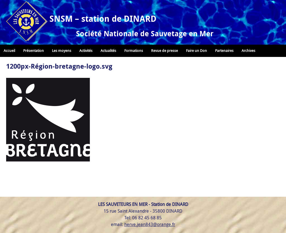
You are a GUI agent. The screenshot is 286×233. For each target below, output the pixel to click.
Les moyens (61, 50)
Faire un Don (196, 50)
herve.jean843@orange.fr (149, 224)
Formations (133, 50)
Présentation (33, 50)
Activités (85, 50)
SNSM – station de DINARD (102, 18)
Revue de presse (164, 50)
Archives (248, 50)
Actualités (108, 50)
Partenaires (224, 50)
